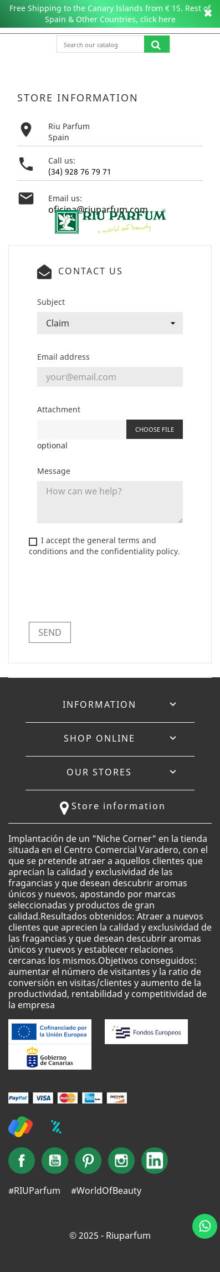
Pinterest (88, 1160)
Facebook (21, 1160)
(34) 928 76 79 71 (79, 171)
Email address (63, 356)
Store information (118, 806)
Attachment (58, 409)
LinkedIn (154, 1160)
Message (53, 471)
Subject (51, 302)
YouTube (55, 1160)
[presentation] (113, 592)
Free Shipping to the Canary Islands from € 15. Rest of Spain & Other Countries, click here (110, 13)
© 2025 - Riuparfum (110, 1235)
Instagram (121, 1160)
